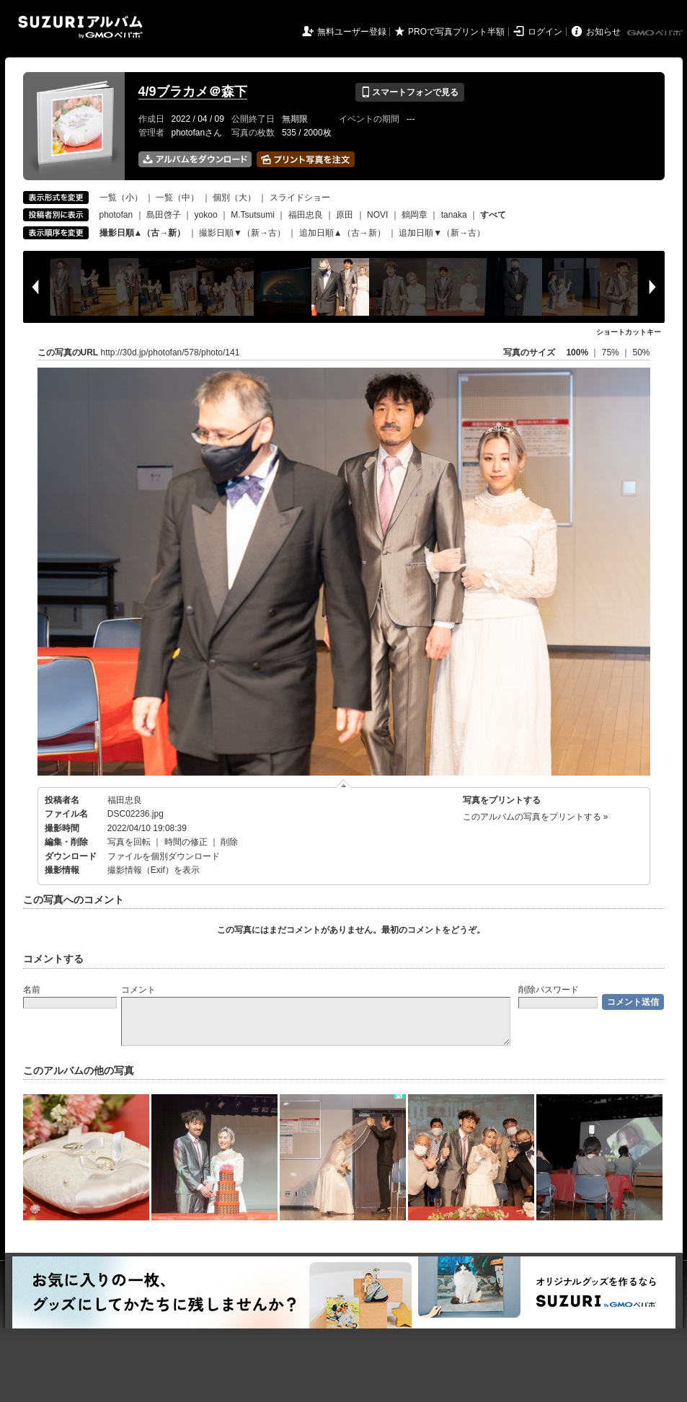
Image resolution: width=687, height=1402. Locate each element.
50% (641, 352)
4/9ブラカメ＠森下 (192, 91)
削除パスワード (548, 990)
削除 (229, 842)
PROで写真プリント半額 (456, 32)
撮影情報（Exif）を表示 (153, 870)
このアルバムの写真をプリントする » (535, 817)
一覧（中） (177, 197)
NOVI (377, 215)
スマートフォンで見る (409, 92)
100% (577, 352)
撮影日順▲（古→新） (142, 233)
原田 (344, 215)
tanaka (454, 215)
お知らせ (603, 32)
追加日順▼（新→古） (442, 233)
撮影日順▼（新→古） (242, 233)
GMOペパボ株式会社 (656, 33)
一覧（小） (121, 197)
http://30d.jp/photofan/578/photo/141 (170, 352)
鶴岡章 (414, 215)
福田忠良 (305, 215)
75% (611, 352)
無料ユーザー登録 (351, 32)
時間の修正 (186, 842)
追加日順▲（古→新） (342, 233)
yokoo (206, 215)
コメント (138, 990)
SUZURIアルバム (80, 27)
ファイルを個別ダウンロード (163, 856)
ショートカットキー (628, 332)
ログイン (545, 32)
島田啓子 (163, 215)
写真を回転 (129, 842)
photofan (116, 215)
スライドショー (300, 197)
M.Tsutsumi (253, 215)
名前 (31, 990)
